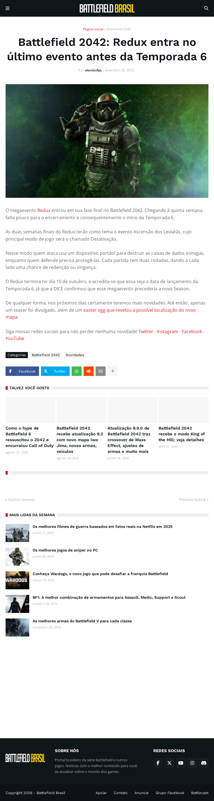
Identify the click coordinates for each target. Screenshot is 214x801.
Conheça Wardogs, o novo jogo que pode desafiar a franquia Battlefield (100, 574)
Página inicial (93, 29)
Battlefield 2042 (119, 29)
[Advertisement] (107, 682)
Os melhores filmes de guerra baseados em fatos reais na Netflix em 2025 (102, 526)
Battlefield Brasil (51, 793)
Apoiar (101, 793)
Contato (121, 793)
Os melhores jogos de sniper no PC (65, 550)
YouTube (15, 338)
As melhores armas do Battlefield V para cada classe (82, 621)
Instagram (167, 331)
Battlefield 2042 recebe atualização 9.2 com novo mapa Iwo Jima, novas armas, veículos (80, 440)
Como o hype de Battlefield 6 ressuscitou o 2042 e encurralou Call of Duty (30, 437)
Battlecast (199, 793)
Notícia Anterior (21, 499)
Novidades (75, 355)
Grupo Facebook (170, 793)
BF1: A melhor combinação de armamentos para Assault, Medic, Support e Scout (109, 597)
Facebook (192, 331)
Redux (43, 210)
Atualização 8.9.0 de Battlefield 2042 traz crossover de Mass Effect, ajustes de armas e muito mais (129, 440)
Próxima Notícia (192, 499)
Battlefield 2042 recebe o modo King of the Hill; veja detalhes (182, 434)
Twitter (145, 331)
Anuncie (142, 793)
